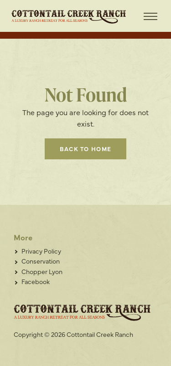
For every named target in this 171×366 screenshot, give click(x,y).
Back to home (86, 148)
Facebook (35, 281)
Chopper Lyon (41, 271)
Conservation (40, 260)
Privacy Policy (41, 250)
